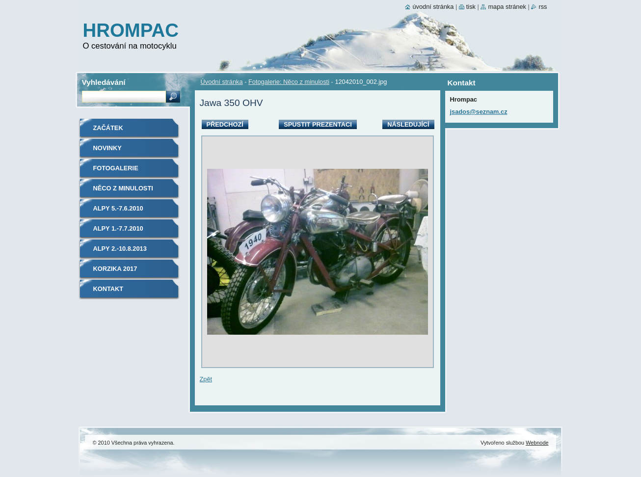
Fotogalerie (115, 168)
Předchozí (225, 124)
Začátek (108, 128)
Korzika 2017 (115, 268)
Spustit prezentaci (317, 124)
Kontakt (108, 288)
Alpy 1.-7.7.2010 (118, 228)
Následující (408, 124)
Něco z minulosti (123, 188)
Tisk (471, 6)
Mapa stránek (507, 6)
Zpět (206, 379)
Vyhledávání (104, 82)
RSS (542, 6)
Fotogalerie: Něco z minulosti (288, 81)
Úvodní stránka (222, 81)
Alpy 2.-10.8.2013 (120, 248)
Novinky (107, 148)
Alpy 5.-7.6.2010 (118, 208)
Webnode (537, 443)
